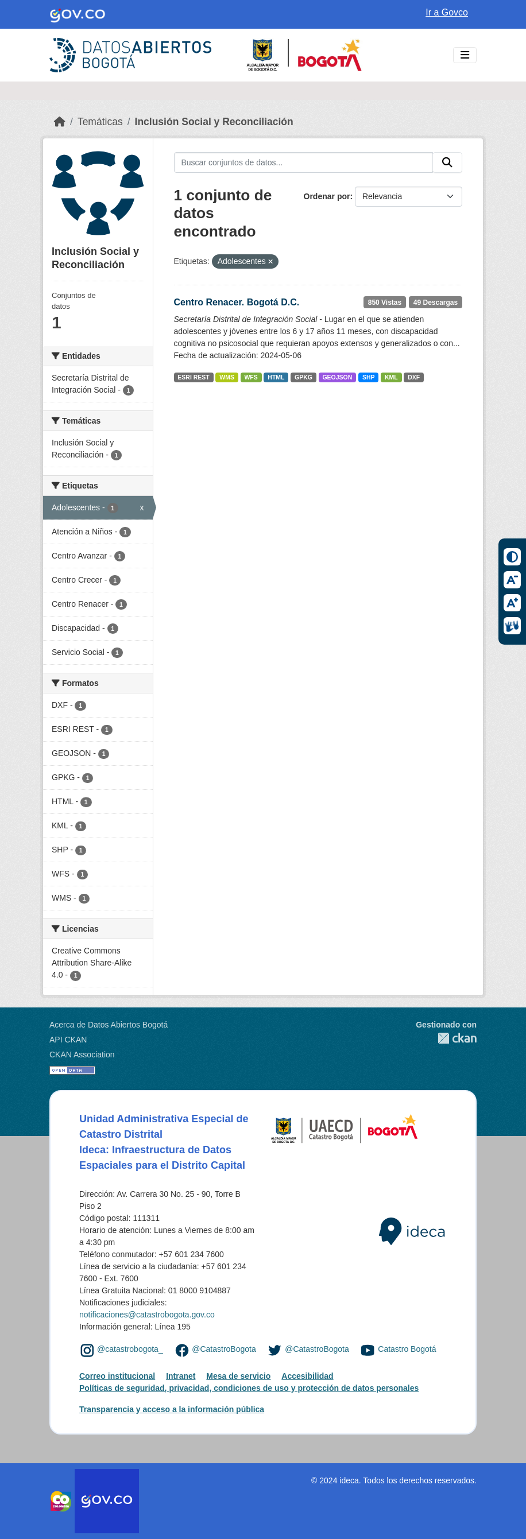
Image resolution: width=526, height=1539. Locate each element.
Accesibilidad (307, 1376)
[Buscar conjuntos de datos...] (304, 162)
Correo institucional (117, 1376)
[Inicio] (59, 121)
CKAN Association (82, 1054)
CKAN (446, 1038)
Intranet (180, 1376)
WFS (250, 377)
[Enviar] (447, 162)
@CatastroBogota (224, 1349)
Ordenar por (327, 196)
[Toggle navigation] (465, 55)
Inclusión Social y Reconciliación (214, 121)
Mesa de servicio (238, 1376)
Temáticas (100, 121)
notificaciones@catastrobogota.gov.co (147, 1314)
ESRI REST (193, 377)
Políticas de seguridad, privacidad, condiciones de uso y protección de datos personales (249, 1388)
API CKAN (68, 1039)
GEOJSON (337, 377)
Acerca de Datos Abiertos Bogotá (108, 1024)
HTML (276, 377)
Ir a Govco (447, 12)
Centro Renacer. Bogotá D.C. (237, 302)
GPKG (303, 377)
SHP (368, 377)
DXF (414, 377)
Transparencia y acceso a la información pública (171, 1409)
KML (391, 377)
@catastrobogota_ (130, 1349)
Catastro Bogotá (407, 1349)
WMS (226, 377)
